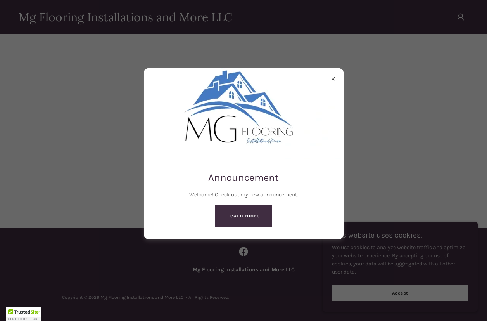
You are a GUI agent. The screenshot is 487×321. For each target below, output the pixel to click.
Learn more (243, 215)
